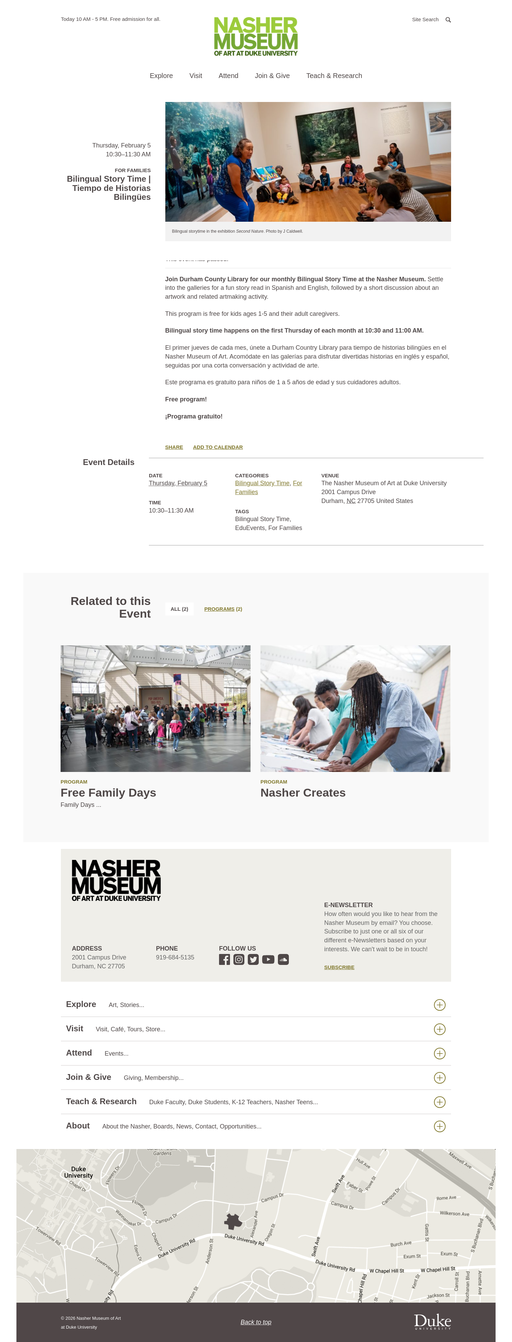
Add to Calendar (218, 447)
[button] (431, 19)
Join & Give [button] (272, 75)
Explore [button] (161, 75)
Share (174, 447)
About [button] (256, 1126)
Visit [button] (195, 75)
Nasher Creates (303, 792)
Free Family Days (108, 792)
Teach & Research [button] (334, 75)
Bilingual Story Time (262, 483)
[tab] (223, 609)
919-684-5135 (175, 957)
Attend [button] (229, 75)
